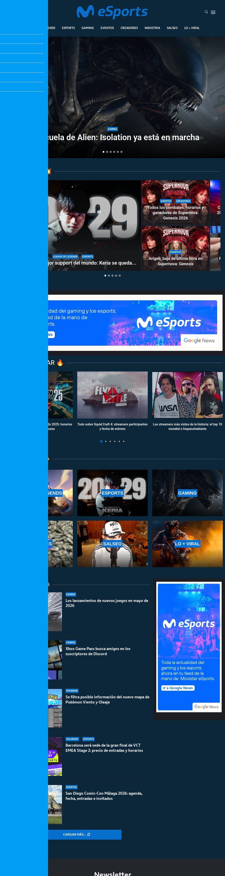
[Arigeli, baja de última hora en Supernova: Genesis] (175, 248)
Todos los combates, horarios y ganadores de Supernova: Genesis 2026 (175, 212)
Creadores (129, 28)
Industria (152, 28)
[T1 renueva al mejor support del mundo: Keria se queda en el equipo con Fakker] (73, 225)
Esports (68, 28)
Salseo (172, 28)
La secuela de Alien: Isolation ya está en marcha (112, 137)
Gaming (88, 28)
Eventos (107, 28)
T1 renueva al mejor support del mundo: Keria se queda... (73, 263)
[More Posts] (76, 835)
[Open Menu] (213, 12)
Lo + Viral (192, 28)
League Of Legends (40, 28)
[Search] (206, 12)
